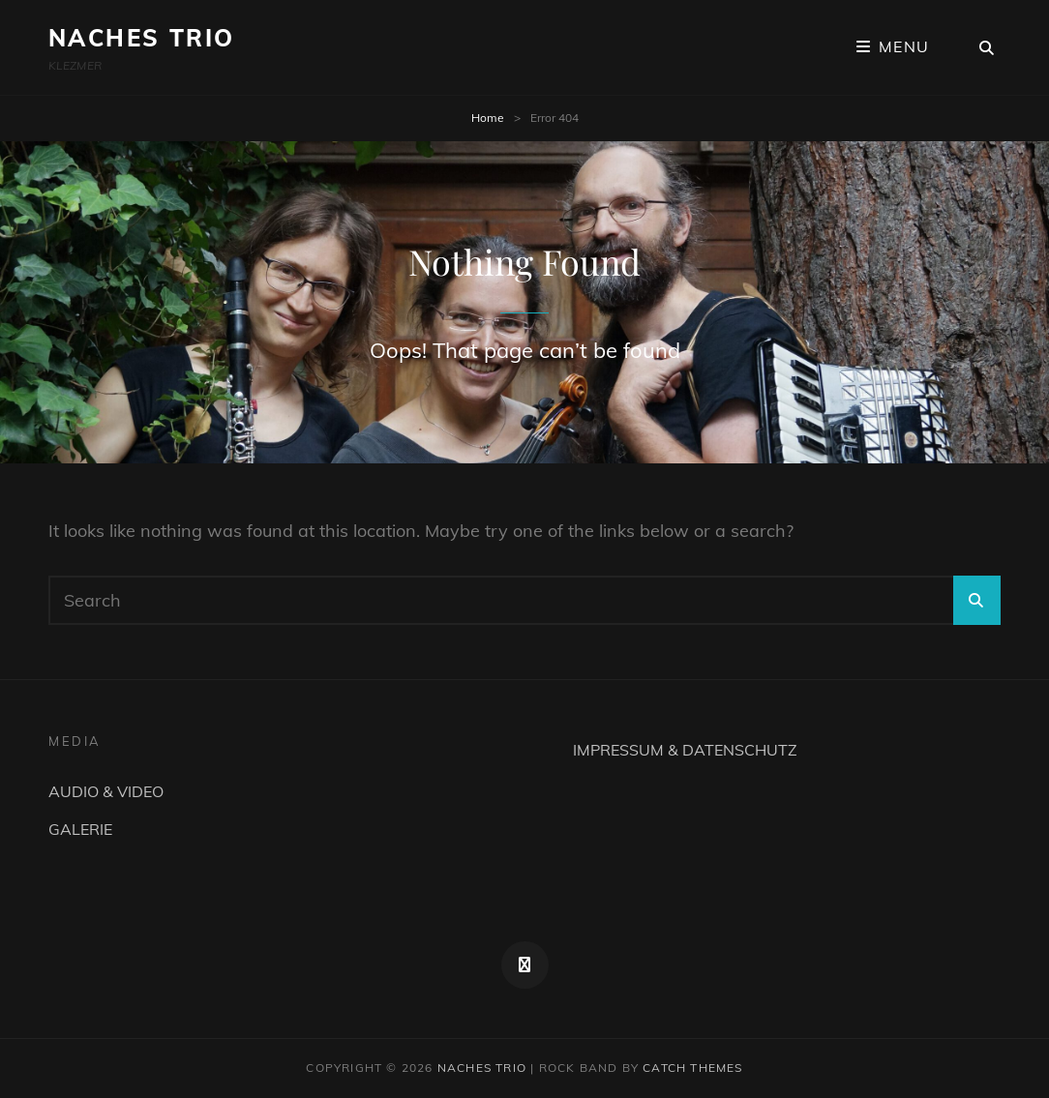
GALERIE (80, 829)
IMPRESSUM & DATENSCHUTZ (685, 749)
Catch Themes (692, 1067)
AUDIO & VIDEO (106, 791)
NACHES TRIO (141, 37)
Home (487, 117)
